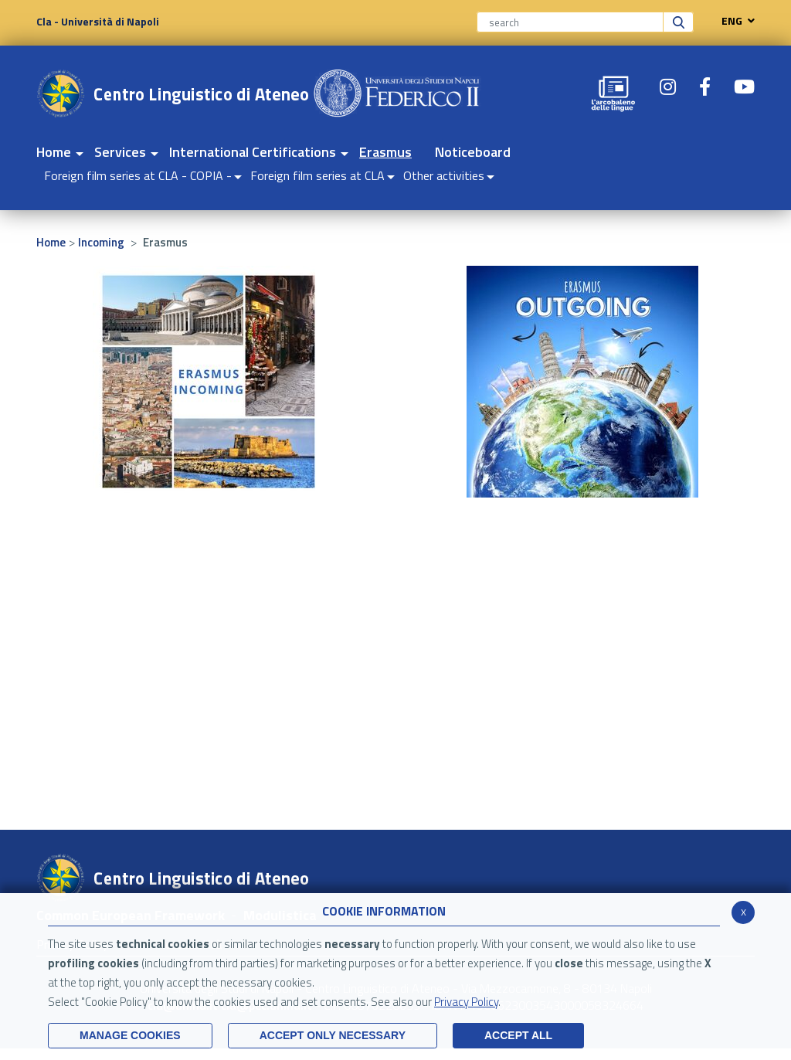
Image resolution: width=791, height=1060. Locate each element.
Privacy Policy (466, 1002)
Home (51, 242)
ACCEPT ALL (518, 1035)
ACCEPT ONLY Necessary (333, 1035)
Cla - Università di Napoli (97, 21)
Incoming (101, 242)
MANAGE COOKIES (130, 1035)
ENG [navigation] (734, 21)
